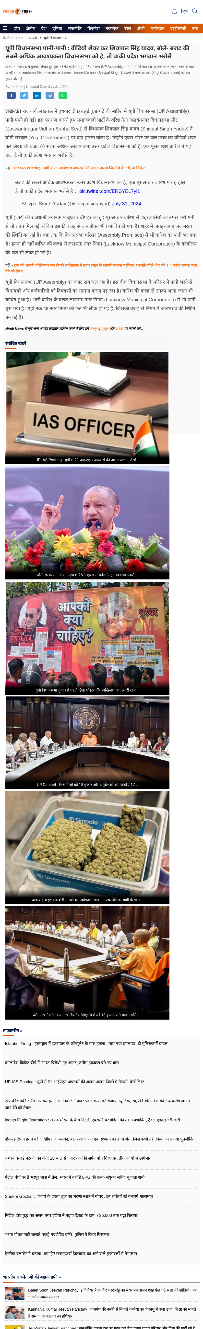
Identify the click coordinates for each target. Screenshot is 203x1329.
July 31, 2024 (126, 203)
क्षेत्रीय (30, 28)
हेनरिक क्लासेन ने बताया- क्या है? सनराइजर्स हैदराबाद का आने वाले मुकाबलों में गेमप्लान (71, 1253)
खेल (127, 28)
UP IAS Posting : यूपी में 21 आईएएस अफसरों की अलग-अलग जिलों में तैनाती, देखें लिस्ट (80, 167)
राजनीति (74, 28)
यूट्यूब (105, 328)
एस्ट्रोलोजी (177, 28)
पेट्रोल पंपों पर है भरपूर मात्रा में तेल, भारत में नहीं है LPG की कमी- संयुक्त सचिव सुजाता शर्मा (74, 1177)
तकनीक (111, 28)
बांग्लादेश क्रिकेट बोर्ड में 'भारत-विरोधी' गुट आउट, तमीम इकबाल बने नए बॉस (62, 1062)
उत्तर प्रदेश (31, 38)
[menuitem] (17, 28)
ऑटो (140, 28)
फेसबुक (94, 328)
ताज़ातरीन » (13, 1030)
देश (43, 28)
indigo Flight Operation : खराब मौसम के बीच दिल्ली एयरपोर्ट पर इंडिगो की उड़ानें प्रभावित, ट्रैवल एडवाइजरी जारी (92, 1120)
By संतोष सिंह (14, 87)
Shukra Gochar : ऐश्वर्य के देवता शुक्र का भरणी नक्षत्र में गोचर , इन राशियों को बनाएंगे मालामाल (79, 1196)
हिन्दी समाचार (11, 38)
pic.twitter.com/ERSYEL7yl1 (109, 191)
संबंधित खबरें (15, 343)
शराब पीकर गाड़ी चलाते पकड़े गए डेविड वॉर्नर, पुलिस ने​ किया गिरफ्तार (57, 1234)
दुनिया (56, 28)
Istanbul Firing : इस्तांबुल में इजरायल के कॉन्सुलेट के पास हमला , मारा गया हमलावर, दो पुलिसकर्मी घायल (87, 1043)
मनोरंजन (157, 28)
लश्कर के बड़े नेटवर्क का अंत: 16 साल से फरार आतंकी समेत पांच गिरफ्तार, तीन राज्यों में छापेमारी (78, 1158)
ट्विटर (119, 328)
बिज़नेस (92, 28)
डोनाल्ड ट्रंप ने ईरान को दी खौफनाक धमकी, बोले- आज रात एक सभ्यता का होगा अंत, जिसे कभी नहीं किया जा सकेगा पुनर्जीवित (100, 1139)
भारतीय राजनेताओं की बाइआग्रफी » (32, 1277)
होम (16, 28)
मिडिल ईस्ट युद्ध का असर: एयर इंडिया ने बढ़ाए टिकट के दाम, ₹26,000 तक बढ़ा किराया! (71, 1215)
